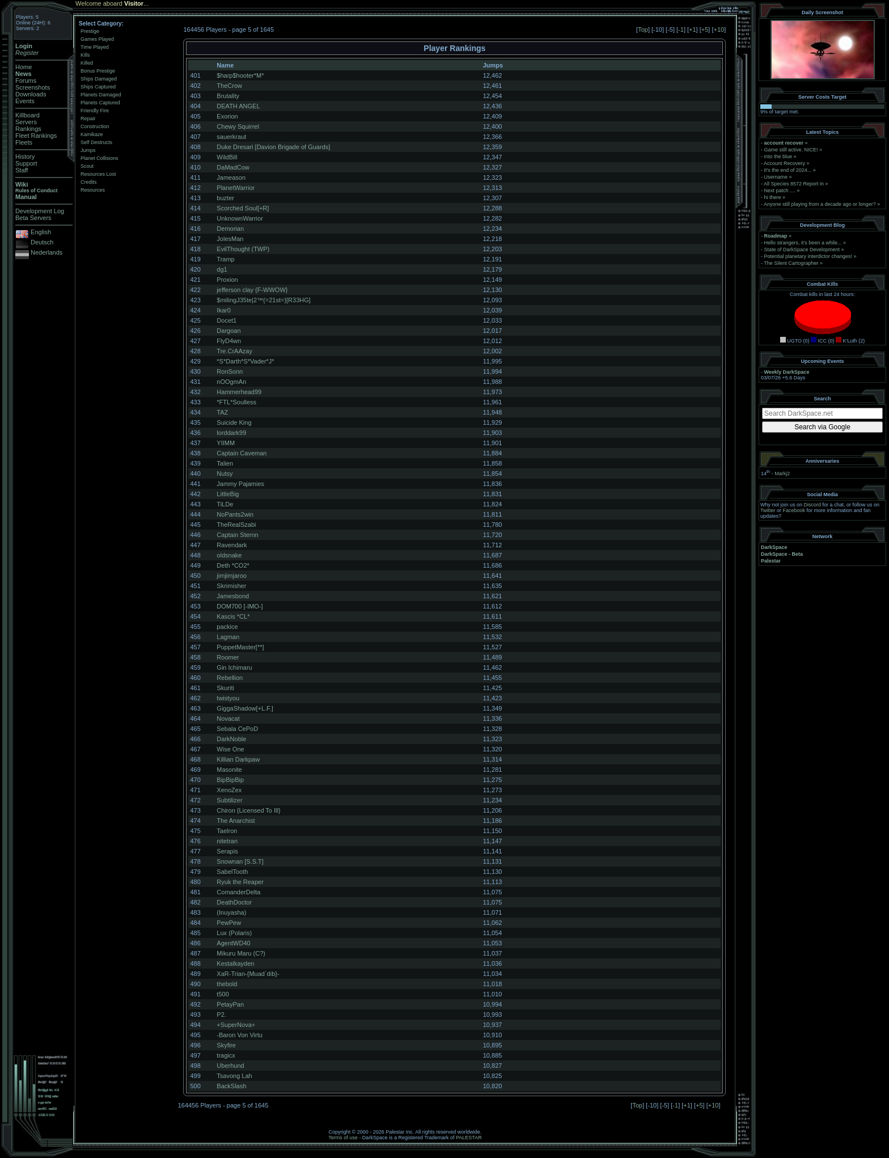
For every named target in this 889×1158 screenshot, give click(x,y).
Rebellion (230, 677)
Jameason (231, 177)
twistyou (228, 698)
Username (776, 177)
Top (643, 29)
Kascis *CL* (233, 616)
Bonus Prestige (98, 71)
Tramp (225, 259)
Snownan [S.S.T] (240, 861)
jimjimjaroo (232, 575)
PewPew (229, 922)
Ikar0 (223, 310)
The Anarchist (236, 820)
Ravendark (232, 545)
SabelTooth (232, 871)
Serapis (227, 851)
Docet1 (226, 320)
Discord (813, 505)
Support (26, 163)
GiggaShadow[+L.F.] (245, 708)
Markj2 (782, 473)
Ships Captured (98, 87)
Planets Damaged (101, 95)
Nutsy (224, 473)
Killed (87, 63)
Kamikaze (92, 134)
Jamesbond (233, 596)
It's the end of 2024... (788, 170)
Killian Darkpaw (238, 759)
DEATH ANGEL (238, 106)
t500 (222, 994)
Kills (85, 55)
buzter (225, 198)
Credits (89, 182)
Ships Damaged (99, 79)
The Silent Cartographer (791, 263)
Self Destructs (96, 142)
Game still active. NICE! (792, 150)
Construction (95, 126)
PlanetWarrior (236, 187)
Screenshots (32, 87)
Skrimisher (231, 585)
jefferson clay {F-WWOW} (252, 289)
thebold (227, 984)
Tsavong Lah (234, 1075)
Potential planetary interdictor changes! (808, 256)
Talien (225, 463)
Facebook (794, 510)
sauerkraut (231, 136)
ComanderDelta (238, 892)
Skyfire (226, 1045)
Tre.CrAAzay (234, 351)
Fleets (23, 142)
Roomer (228, 657)
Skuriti (225, 687)
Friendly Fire (95, 110)
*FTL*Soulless (236, 402)
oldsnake (229, 555)
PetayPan (230, 1004)
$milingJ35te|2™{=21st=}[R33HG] (264, 300)
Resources (93, 190)
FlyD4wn (229, 340)
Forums (25, 80)
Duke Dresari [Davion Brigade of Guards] (273, 146)
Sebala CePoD (237, 728)
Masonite (229, 769)
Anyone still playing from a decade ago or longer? (820, 204)
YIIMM (226, 442)
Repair (88, 118)
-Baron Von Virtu (240, 1035)
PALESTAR (469, 1137)
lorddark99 (231, 432)
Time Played (95, 47)
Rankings (28, 128)
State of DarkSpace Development (802, 249)
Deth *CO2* (233, 565)
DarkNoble (231, 739)
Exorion (227, 116)
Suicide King (234, 422)
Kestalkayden (235, 963)
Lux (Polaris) (234, 932)
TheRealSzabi (236, 524)
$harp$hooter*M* (240, 75)
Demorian (230, 228)
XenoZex (229, 790)
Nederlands (46, 252)
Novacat (228, 718)
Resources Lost (98, 174)
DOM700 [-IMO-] (240, 606)
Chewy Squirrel (238, 126)
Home (23, 67)
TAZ (222, 412)
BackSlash (231, 1086)
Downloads (30, 94)
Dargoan (228, 330)
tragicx (226, 1055)
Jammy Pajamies (240, 483)
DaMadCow (233, 167)
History (25, 156)
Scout (87, 166)
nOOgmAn (231, 381)
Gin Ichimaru (234, 667)
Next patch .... (780, 190)
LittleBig (228, 494)
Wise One (230, 749)
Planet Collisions (99, 158)
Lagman (228, 636)
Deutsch (42, 242)
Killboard (27, 115)
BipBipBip (230, 779)
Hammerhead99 (239, 391)
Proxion (227, 279)
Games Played (97, 39)
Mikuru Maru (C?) (241, 953)
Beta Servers (33, 217)
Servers (26, 122)
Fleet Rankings (36, 135)
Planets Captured (100, 102)
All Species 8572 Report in (794, 184)
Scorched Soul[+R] (243, 208)
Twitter (768, 510)
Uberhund (230, 1065)
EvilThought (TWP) (243, 249)
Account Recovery (784, 163)
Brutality (228, 95)
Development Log (39, 211)
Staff (21, 170)
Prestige (90, 31)
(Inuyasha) (231, 912)
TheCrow (229, 85)
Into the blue (778, 156)
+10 (719, 29)
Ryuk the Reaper (240, 881)
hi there (772, 197)
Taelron (227, 830)
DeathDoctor (234, 902)
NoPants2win (235, 514)
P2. (221, 1014)
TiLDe (225, 504)
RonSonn (230, 371)
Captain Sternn (237, 534)
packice (227, 626)
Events (25, 101)
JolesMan (230, 238)
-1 (681, 29)
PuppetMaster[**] (240, 647)
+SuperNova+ (236, 1024)
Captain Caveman (241, 453)
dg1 (222, 269)
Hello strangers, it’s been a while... (803, 243)
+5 (705, 29)
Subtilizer (229, 800)
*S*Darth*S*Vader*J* (245, 361)
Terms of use (343, 1137)
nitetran (227, 841)
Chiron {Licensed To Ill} (248, 810)
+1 (692, 29)
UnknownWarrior (240, 218)
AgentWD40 (233, 943)
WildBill (227, 157)
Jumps (88, 150)
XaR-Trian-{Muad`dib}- (248, 973)
